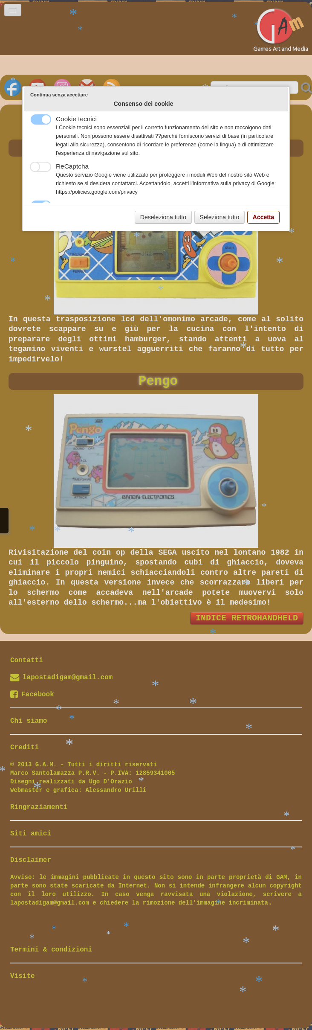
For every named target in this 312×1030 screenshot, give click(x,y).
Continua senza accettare (59, 94)
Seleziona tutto (220, 217)
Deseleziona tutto (163, 217)
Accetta (263, 217)
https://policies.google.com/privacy (97, 192)
